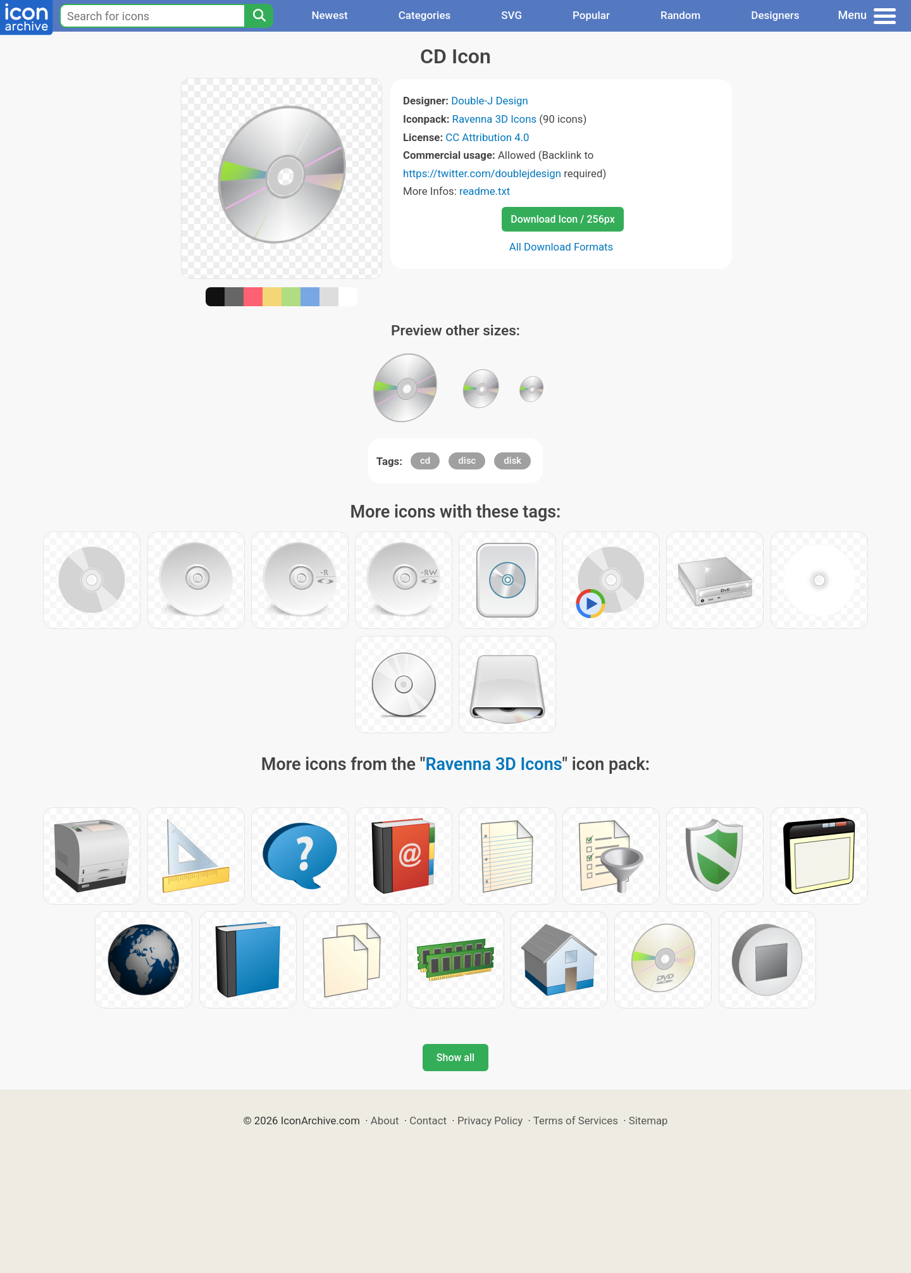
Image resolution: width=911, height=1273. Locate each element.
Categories (425, 15)
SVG (511, 15)
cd (425, 460)
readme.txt (484, 191)
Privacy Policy (490, 1120)
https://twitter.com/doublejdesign (482, 173)
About (385, 1120)
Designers (775, 15)
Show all (455, 1058)
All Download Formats (561, 246)
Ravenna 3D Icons (494, 119)
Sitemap (648, 1120)
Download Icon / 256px (562, 219)
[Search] (258, 16)
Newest (329, 15)
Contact (428, 1120)
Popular (591, 15)
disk (512, 460)
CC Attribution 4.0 (487, 137)
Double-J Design (489, 100)
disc (467, 460)
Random (680, 15)
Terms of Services (575, 1120)
